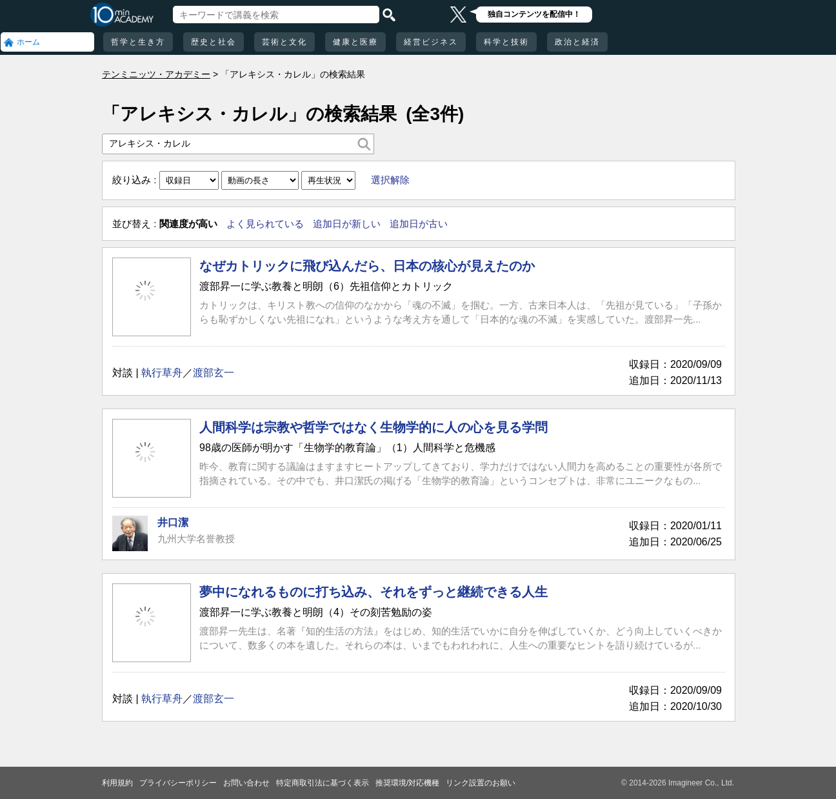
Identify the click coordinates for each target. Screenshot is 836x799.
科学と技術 (506, 41)
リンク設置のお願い (480, 782)
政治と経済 (577, 41)
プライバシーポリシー (178, 782)
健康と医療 (355, 41)
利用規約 (117, 782)
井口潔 (172, 522)
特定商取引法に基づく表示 (322, 782)
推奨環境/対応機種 (407, 782)
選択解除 (390, 179)
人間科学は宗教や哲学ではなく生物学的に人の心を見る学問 (373, 427)
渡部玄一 (213, 372)
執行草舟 (162, 372)
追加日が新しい (347, 223)
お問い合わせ (246, 782)
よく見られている (265, 223)
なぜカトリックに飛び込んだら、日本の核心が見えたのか (367, 266)
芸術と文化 (284, 41)
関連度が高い (188, 223)
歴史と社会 (213, 41)
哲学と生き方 (138, 41)
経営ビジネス (431, 41)
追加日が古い (419, 223)
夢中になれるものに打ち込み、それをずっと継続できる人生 (373, 592)
